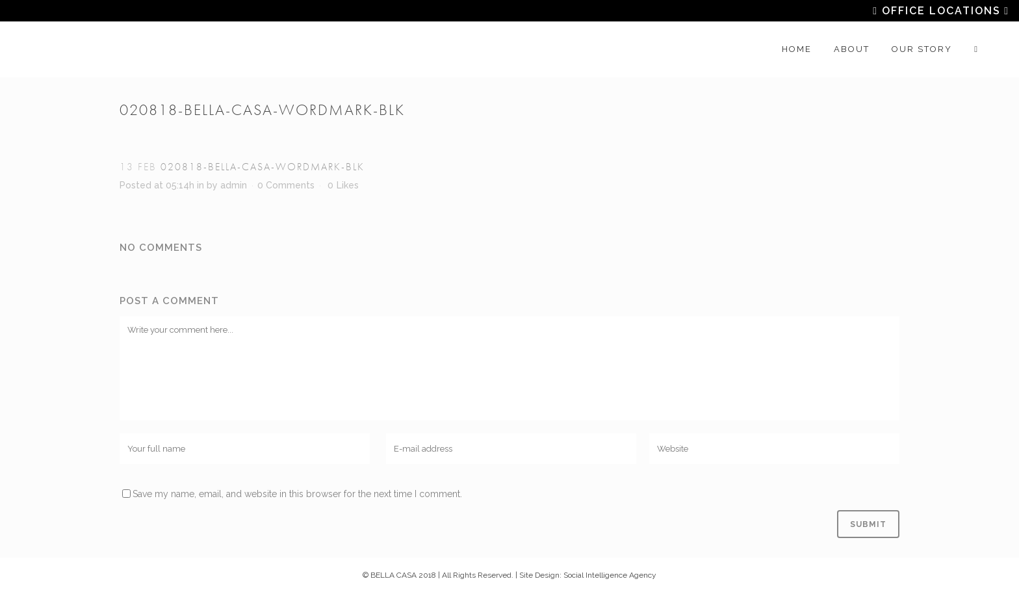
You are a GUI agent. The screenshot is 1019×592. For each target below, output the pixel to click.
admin (233, 185)
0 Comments (286, 185)
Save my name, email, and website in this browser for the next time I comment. (297, 494)
